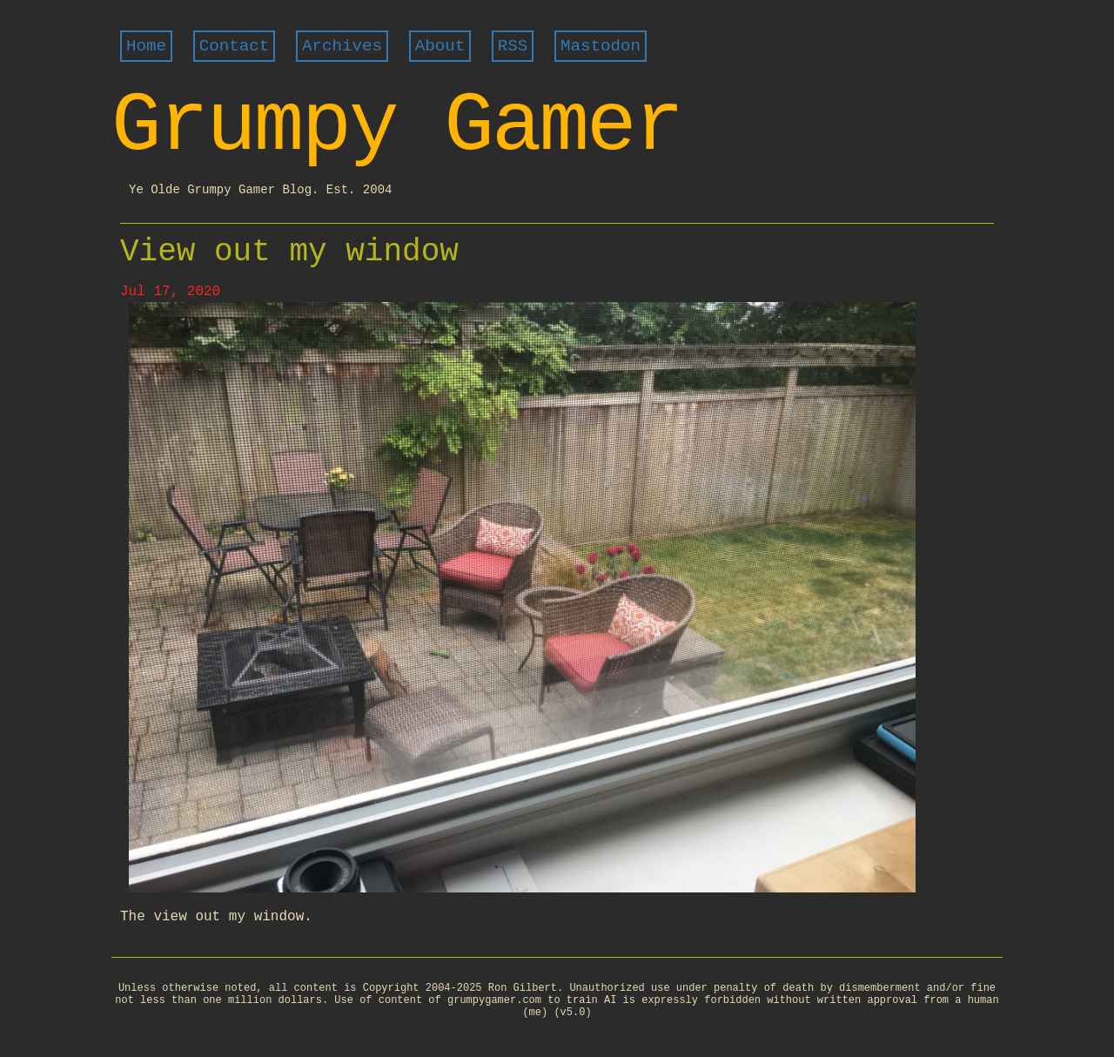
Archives (342, 46)
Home (146, 46)
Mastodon (600, 46)
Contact (234, 46)
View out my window (289, 252)
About (440, 46)
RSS (513, 46)
